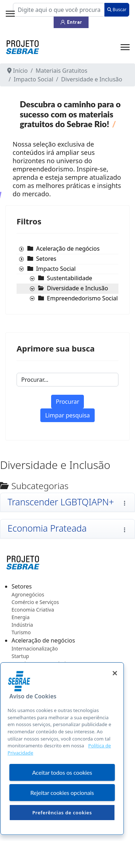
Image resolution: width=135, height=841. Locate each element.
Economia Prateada (47, 528)
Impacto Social (56, 269)
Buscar (117, 9)
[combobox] (59, 10)
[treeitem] (67, 248)
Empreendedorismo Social (82, 298)
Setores (46, 259)
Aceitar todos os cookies (62, 772)
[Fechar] (115, 673)
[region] (62, 748)
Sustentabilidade (69, 278)
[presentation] (21, 249)
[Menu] (125, 47)
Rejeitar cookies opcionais (62, 792)
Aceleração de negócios (67, 248)
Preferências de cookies (62, 812)
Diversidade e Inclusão (77, 288)
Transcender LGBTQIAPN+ (61, 501)
